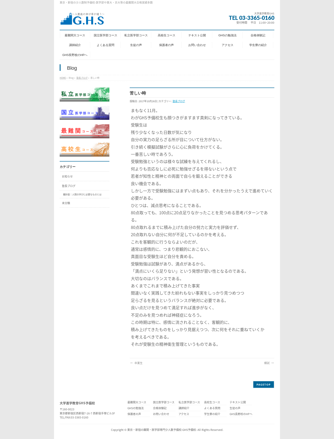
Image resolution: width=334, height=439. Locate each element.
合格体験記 (160, 408)
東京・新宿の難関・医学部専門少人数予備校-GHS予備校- (162, 430)
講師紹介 (184, 408)
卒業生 (136, 363)
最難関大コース (136, 402)
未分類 (66, 203)
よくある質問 (212, 408)
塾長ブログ (82, 77)
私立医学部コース (189, 402)
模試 (269, 363)
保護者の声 (134, 414)
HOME (63, 77)
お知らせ (67, 176)
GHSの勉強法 (135, 408)
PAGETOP (263, 384)
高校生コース (212, 402)
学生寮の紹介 (212, 414)
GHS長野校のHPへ (241, 414)
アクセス (184, 414)
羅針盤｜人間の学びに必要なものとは (82, 194)
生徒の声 (235, 408)
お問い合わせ (161, 414)
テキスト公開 (238, 402)
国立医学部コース (163, 402)
